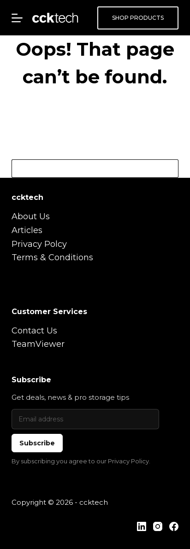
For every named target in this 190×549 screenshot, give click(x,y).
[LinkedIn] (141, 526)
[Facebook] (173, 526)
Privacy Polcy (39, 244)
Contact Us (34, 331)
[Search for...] (86, 168)
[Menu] (17, 17)
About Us (31, 216)
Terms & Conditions (52, 257)
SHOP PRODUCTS (138, 17)
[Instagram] (157, 526)
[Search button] (169, 168)
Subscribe (37, 443)
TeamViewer (38, 344)
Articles (27, 230)
